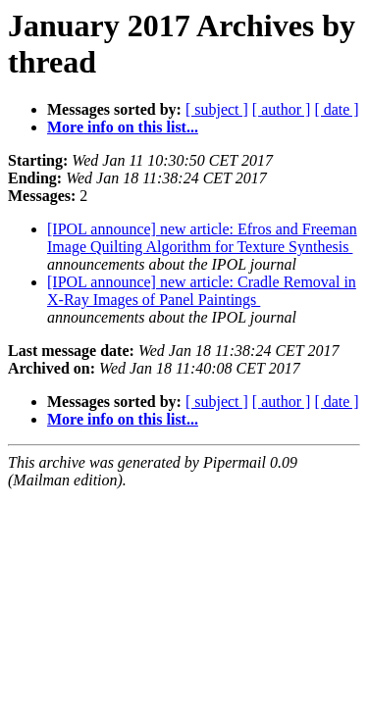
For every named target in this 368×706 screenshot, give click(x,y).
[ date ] (336, 109)
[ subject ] (216, 109)
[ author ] (281, 109)
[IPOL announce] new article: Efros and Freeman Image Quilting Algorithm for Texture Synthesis (202, 238)
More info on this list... (122, 127)
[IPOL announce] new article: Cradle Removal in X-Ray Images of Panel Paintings (201, 291)
